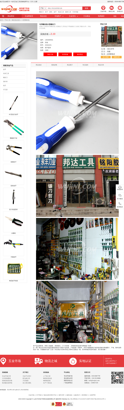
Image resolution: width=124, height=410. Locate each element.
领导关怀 (61, 395)
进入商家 (106, 57)
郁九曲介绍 (26, 378)
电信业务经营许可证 (50, 395)
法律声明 (92, 395)
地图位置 (117, 57)
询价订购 (50, 54)
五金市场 (31, 395)
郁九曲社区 (16, 389)
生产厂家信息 (47, 383)
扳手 (55, 12)
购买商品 (80, 54)
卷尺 (4, 85)
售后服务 (85, 65)
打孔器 (5, 89)
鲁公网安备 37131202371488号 (80, 399)
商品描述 (39, 65)
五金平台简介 (27, 376)
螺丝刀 (41, 12)
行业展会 (86, 16)
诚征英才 (77, 395)
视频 (114, 16)
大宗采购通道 (6, 378)
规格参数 (54, 65)
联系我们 (85, 395)
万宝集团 (25, 380)
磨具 (50, 12)
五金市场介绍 (6, 376)
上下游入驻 (46, 376)
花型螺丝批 (26, 20)
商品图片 (70, 65)
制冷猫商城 (24, 389)
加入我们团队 (27, 383)
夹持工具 (6, 73)
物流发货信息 (47, 378)
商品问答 (101, 65)
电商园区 (101, 16)
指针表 (5, 81)
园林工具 (68, 12)
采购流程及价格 (7, 380)
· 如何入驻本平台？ (111, 361)
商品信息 (43, 16)
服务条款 (69, 395)
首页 (1, 20)
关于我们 (39, 395)
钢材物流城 (46, 380)
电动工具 (61, 12)
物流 (122, 16)
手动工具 (7, 20)
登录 (31, 1)
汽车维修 (75, 12)
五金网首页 (29, 16)
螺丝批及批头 (16, 20)
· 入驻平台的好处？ (111, 363)
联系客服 (65, 54)
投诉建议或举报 (7, 383)
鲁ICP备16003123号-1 (98, 399)
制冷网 (9, 389)
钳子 (46, 12)
